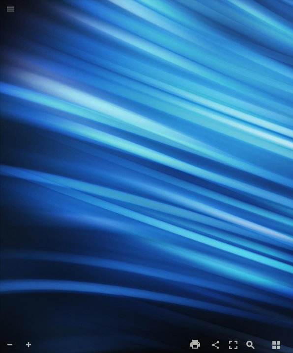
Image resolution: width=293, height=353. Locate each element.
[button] (10, 9)
